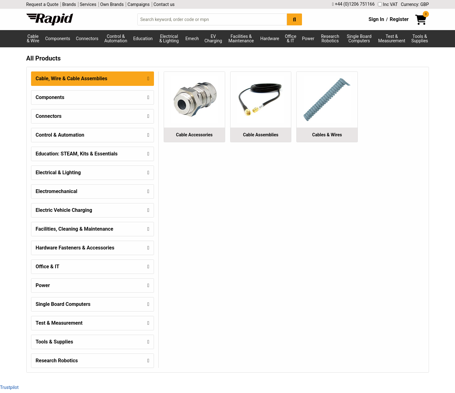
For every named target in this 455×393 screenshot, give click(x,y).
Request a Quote (42, 4)
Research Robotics (330, 38)
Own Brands (112, 4)
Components (57, 38)
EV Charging (213, 38)
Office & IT (290, 38)
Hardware (269, 38)
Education (143, 38)
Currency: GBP (415, 4)
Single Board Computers (359, 38)
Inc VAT (388, 4)
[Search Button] (294, 19)
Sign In (376, 19)
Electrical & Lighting (169, 38)
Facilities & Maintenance (241, 38)
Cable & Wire (33, 38)
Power (308, 38)
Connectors (87, 38)
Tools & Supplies (419, 38)
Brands (69, 4)
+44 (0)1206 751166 (353, 4)
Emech (192, 38)
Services (88, 4)
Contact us (164, 4)
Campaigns (139, 4)
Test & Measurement (391, 38)
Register (399, 19)
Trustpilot (9, 387)
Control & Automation (115, 38)
